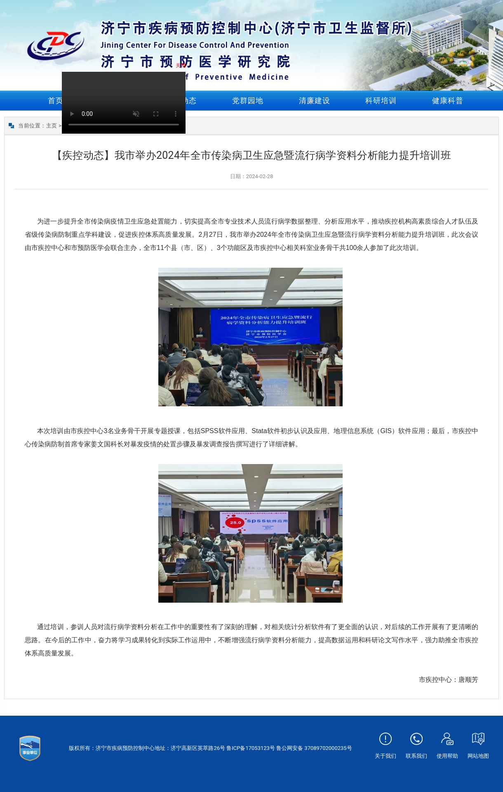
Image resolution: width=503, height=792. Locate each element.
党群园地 (247, 100)
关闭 (182, 67)
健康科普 (447, 100)
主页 (51, 126)
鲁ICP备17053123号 (250, 748)
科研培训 (381, 100)
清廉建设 (314, 100)
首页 (55, 100)
